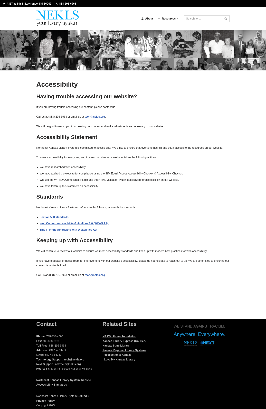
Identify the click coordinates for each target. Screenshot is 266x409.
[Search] (203, 18)
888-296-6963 (66, 4)
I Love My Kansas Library (118, 359)
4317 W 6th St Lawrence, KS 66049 (27, 4)
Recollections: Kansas (116, 354)
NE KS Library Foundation (119, 336)
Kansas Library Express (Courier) (124, 341)
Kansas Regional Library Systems (124, 350)
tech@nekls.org (74, 359)
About (147, 18)
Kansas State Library (115, 345)
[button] (177, 18)
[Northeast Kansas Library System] (57, 18)
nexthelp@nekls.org (68, 364)
